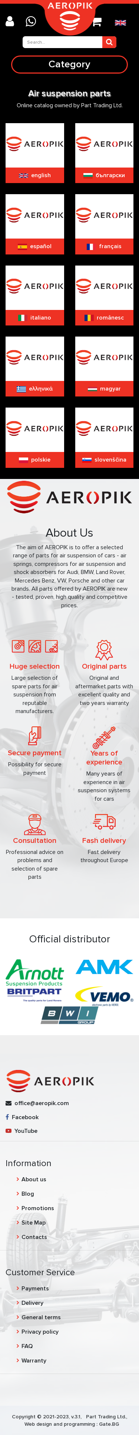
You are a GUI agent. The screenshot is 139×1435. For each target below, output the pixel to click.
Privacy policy (40, 1332)
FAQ (27, 1346)
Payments (35, 1288)
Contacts (34, 1237)
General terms (41, 1317)
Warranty (33, 1360)
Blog (27, 1194)
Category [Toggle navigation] (69, 64)
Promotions (37, 1208)
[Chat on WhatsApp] (34, 22)
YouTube (21, 1131)
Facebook (22, 1117)
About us (33, 1179)
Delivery (32, 1303)
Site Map (33, 1222)
